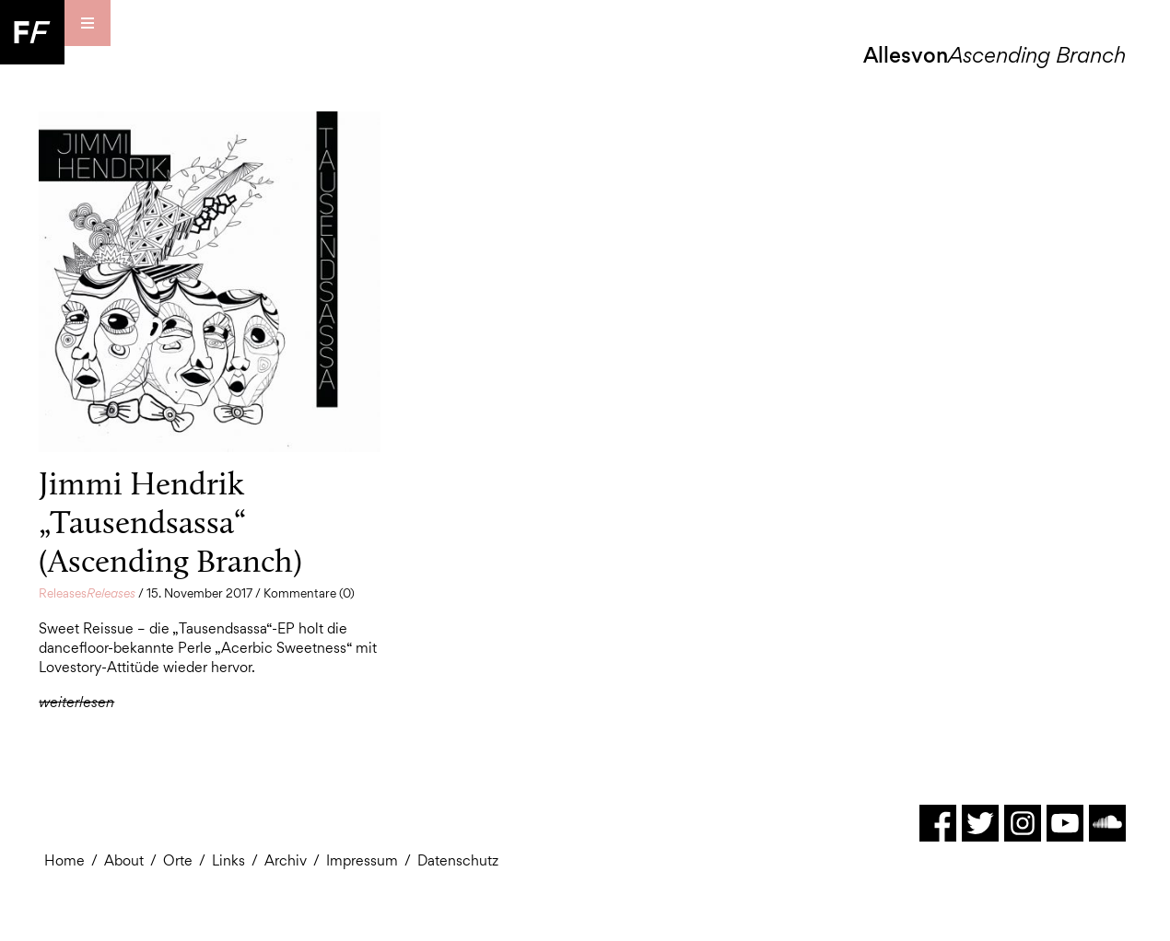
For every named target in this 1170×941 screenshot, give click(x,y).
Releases (87, 593)
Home (64, 860)
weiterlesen (76, 702)
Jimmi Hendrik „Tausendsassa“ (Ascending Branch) (170, 522)
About (124, 860)
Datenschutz (457, 860)
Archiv (285, 860)
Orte (178, 860)
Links (228, 860)
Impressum (362, 860)
